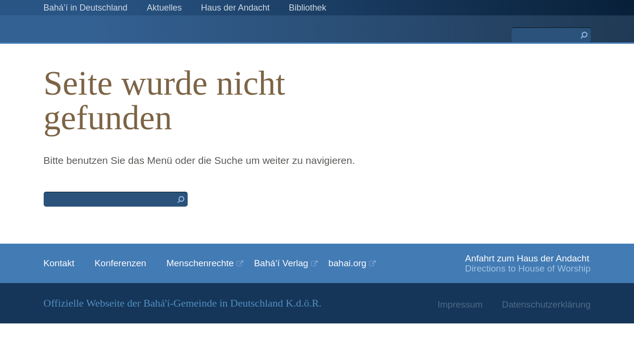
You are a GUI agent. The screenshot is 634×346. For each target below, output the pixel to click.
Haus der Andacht (235, 7)
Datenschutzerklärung (546, 304)
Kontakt (59, 263)
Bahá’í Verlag (281, 263)
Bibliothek (307, 7)
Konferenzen (120, 263)
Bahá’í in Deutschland (86, 7)
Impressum (460, 304)
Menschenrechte (200, 263)
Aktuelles (164, 7)
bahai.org (347, 263)
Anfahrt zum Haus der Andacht (527, 258)
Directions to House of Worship (528, 268)
